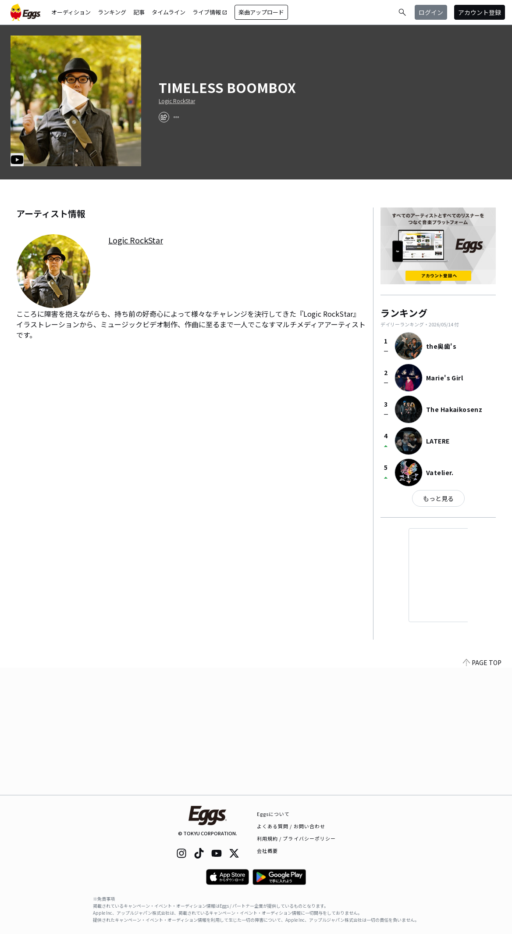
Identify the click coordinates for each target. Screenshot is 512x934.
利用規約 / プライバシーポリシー (296, 838)
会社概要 (267, 850)
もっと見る (438, 498)
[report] (176, 117)
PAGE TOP (482, 789)
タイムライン (168, 12)
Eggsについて (273, 813)
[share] (164, 117)
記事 (139, 12)
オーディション (71, 12)
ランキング (112, 12)
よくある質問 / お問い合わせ (291, 826)
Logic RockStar (177, 100)
